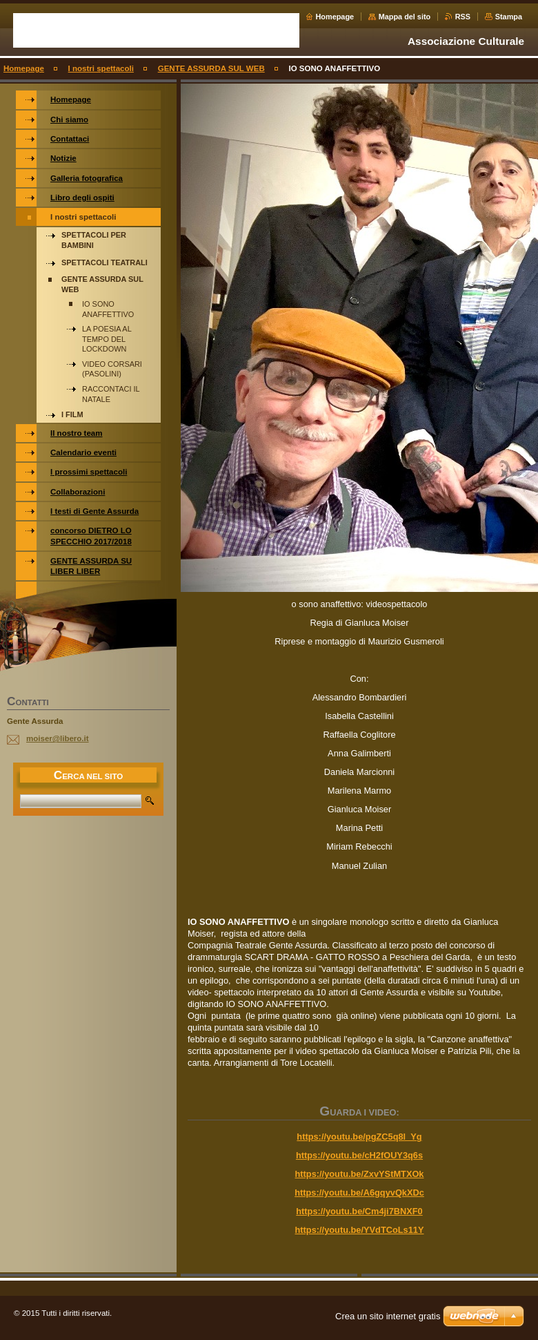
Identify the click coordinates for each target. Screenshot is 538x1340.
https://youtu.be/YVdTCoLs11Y (359, 1230)
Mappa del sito (405, 16)
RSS (462, 16)
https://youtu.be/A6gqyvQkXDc (359, 1192)
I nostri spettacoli (101, 68)
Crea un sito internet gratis (387, 1316)
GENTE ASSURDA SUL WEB (211, 68)
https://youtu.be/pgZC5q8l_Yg (359, 1136)
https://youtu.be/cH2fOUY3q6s (359, 1155)
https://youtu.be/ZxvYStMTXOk (359, 1174)
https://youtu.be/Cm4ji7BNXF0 (359, 1211)
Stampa (508, 16)
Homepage (335, 16)
